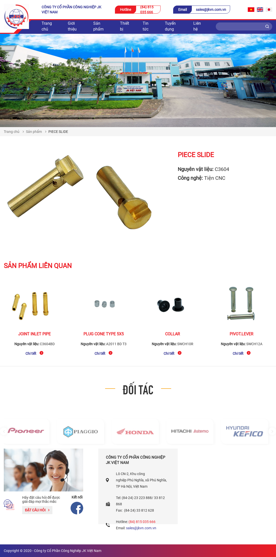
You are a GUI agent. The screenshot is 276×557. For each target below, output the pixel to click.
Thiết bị (124, 26)
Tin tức (145, 26)
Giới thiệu (72, 26)
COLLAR (172, 334)
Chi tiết (34, 353)
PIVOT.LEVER (241, 334)
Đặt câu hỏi (37, 510)
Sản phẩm (98, 26)
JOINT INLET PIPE (34, 334)
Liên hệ (197, 26)
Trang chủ (47, 26)
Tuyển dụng (170, 26)
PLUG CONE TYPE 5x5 (103, 334)
